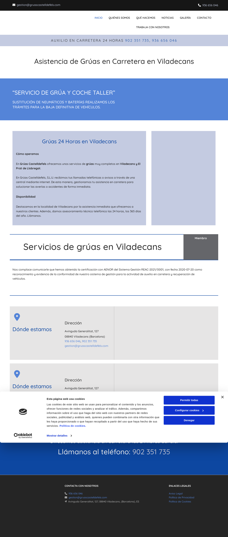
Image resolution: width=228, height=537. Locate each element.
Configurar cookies (189, 504)
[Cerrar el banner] (222, 491)
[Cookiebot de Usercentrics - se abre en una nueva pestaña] (23, 530)
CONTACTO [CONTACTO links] (199, 16)
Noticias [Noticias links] (166, 16)
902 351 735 (137, 34)
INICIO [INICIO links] (103, 16)
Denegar (189, 514)
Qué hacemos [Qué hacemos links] (146, 16)
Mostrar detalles (57, 529)
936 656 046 (210, 5)
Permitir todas (189, 494)
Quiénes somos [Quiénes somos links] (122, 16)
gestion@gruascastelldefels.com (38, 5)
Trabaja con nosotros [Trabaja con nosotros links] (153, 22)
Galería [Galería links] (182, 16)
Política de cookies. (72, 520)
